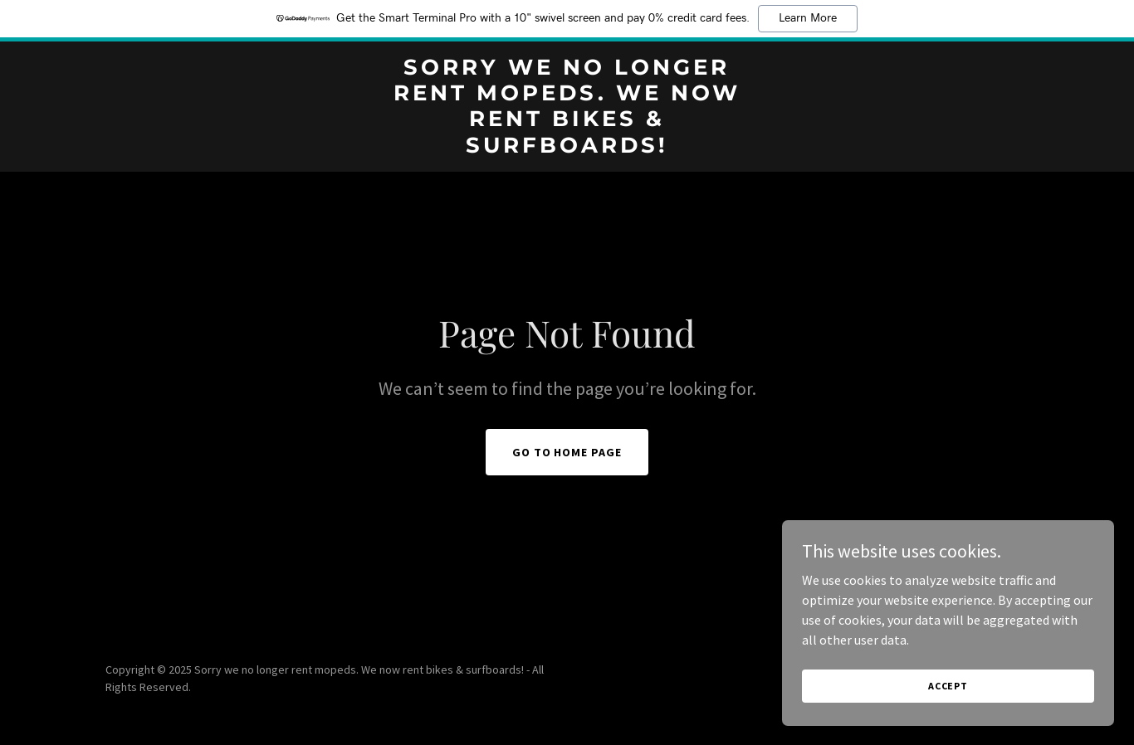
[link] (566, 147)
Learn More (808, 18)
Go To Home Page (567, 452)
